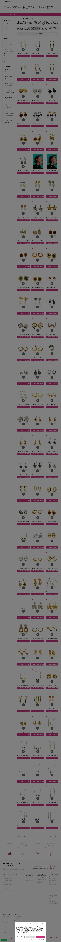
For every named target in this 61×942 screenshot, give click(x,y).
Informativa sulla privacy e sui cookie (37, 939)
